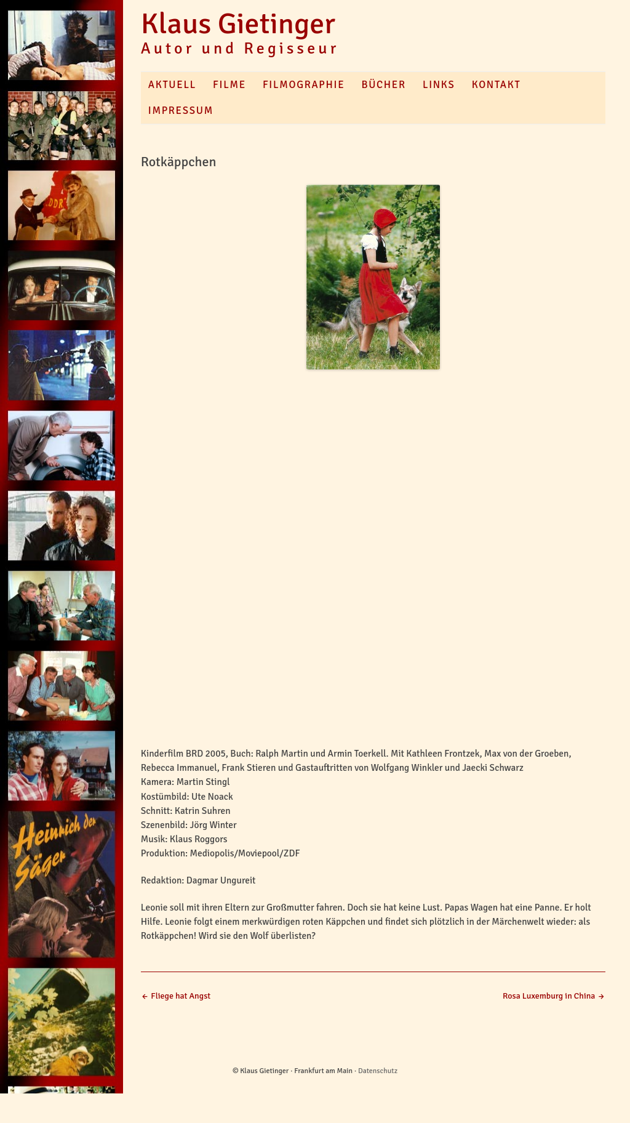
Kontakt (496, 84)
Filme (229, 84)
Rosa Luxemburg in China (554, 996)
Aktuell (172, 84)
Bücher (383, 84)
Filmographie (304, 84)
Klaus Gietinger (238, 24)
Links (439, 84)
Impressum (180, 110)
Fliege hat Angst (175, 996)
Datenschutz (377, 1071)
